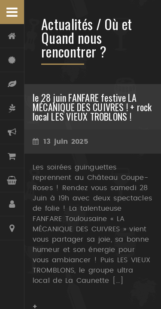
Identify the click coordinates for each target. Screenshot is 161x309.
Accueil (12, 36)
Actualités (12, 132)
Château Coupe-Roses (12, 60)
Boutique (12, 156)
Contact (12, 228)
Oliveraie (12, 108)
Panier (12, 180)
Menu (12, 12)
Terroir (12, 84)
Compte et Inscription (12, 204)
